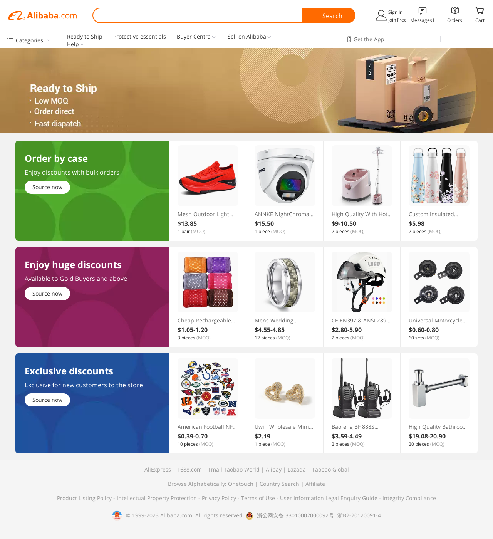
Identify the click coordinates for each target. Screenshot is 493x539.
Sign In (395, 12)
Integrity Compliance (409, 498)
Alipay (274, 469)
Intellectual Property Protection (157, 498)
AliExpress (157, 469)
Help (73, 44)
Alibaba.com (42, 15)
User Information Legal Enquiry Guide (328, 498)
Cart (480, 20)
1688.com (189, 469)
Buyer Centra (194, 36)
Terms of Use (259, 498)
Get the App (369, 39)
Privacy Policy (220, 498)
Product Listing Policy (85, 498)
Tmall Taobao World (234, 469)
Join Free (397, 20)
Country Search (279, 483)
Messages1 (422, 20)
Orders (454, 20)
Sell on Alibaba (247, 36)
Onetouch (240, 483)
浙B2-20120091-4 (359, 515)
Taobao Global (330, 469)
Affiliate (315, 483)
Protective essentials (139, 36)
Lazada (297, 469)
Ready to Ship (84, 36)
